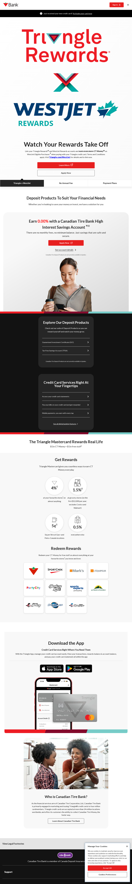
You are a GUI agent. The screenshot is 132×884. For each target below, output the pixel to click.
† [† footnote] (81, 445)
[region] (107, 862)
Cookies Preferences (107, 875)
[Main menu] (128, 5)
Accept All (107, 868)
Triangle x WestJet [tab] (22, 183)
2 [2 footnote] (81, 488)
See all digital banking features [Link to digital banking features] (64, 424)
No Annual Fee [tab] (66, 183)
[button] (66, 848)
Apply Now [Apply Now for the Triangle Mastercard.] (66, 173)
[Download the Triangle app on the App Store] (52, 671)
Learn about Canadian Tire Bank (66, 825)
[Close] (127, 846)
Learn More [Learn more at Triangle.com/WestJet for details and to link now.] (66, 165)
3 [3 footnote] (50, 153)
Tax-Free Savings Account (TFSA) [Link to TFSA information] (54, 351)
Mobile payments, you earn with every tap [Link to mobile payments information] (58, 413)
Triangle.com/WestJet (59, 157)
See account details (66, 249)
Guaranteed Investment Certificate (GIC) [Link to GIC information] (58, 342)
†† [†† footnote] (89, 225)
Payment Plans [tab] (110, 183)
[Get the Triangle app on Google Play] (79, 671)
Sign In (117, 4)
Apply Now (66, 243)
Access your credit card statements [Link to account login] (55, 396)
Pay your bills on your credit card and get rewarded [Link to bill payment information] (61, 405)
